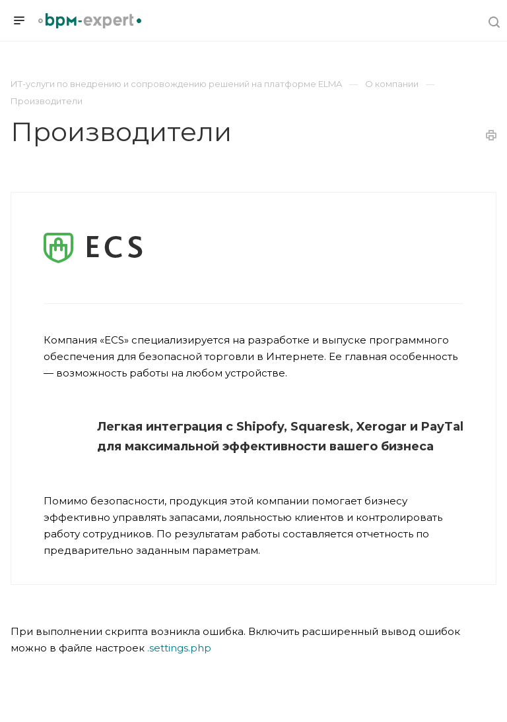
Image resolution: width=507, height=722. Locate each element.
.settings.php (179, 648)
